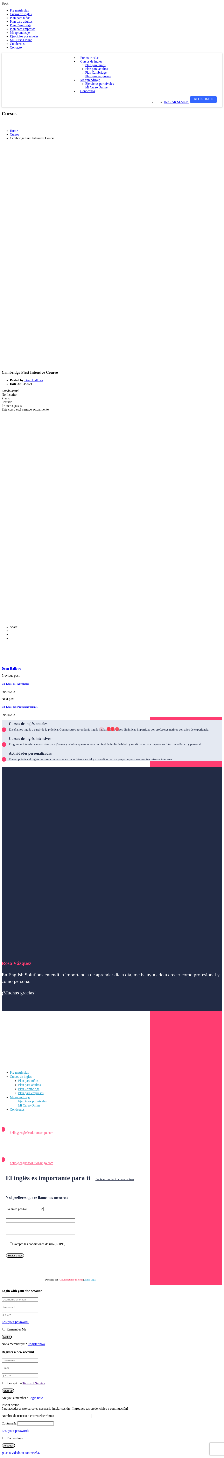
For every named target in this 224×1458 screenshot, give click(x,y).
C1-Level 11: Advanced (15, 683)
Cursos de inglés (21, 14)
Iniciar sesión (176, 102)
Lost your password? (15, 1322)
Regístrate (203, 99)
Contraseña (9, 1423)
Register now (36, 1344)
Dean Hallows (33, 380)
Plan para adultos (21, 21)
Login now (36, 1398)
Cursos (14, 134)
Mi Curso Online (21, 40)
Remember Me (14, 1329)
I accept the (26, 1383)
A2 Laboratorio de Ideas (71, 1279)
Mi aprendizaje (20, 32)
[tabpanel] (112, 516)
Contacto (16, 47)
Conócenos (17, 43)
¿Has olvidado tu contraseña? (21, 1453)
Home (14, 130)
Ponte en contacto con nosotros (115, 1179)
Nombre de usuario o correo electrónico (28, 1415)
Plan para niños (20, 18)
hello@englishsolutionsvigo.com (31, 1132)
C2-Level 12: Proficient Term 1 (20, 706)
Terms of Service (33, 1383)
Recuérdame (12, 1438)
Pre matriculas (19, 10)
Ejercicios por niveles (24, 36)
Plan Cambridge (20, 25)
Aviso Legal (90, 1279)
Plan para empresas (22, 29)
